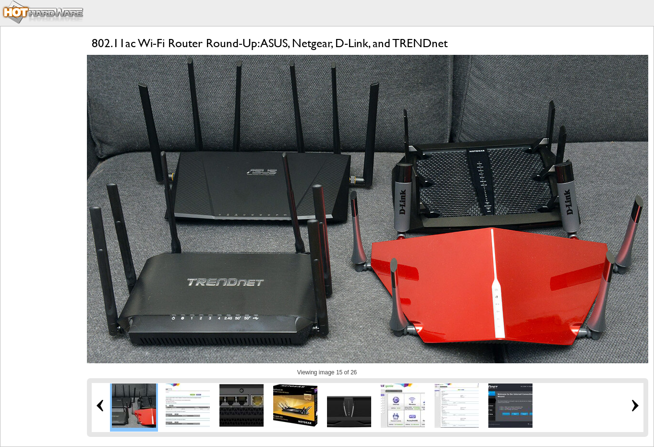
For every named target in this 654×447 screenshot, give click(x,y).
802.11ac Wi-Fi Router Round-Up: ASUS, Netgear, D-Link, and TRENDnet (270, 43)
